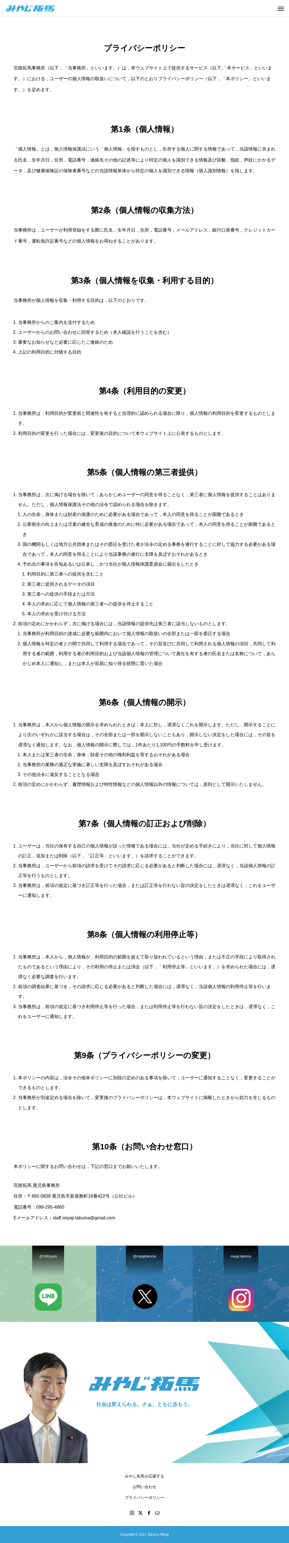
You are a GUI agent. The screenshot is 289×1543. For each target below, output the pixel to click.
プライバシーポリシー (144, 1497)
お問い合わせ (144, 1487)
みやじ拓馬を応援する (144, 1476)
